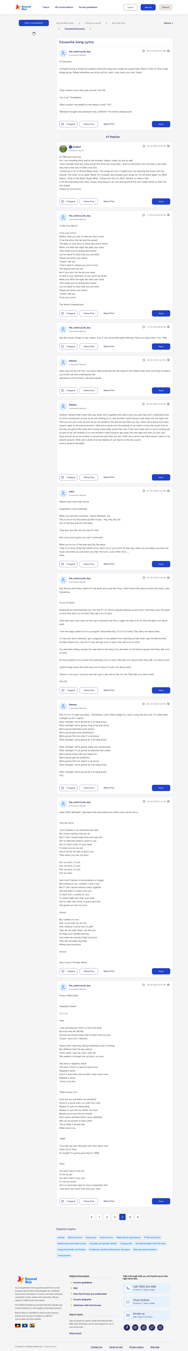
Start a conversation (34, 23)
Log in (130, 7)
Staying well (126, 1243)
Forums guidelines (88, 7)
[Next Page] (138, 1217)
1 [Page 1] (99, 1217)
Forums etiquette (82, 1299)
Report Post (109, 124)
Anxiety (61, 1237)
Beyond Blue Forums (27, 7)
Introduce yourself (93, 23)
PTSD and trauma (152, 1237)
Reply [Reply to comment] (161, 201)
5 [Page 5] (130, 1217)
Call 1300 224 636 (144, 1286)
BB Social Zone (118, 23)
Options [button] (167, 23)
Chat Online (141, 1300)
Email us (139, 1313)
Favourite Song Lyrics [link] (75, 29)
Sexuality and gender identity (103, 1243)
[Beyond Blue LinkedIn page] (160, 1333)
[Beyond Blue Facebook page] (127, 1333)
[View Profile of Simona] (73, 360)
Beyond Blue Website (27, 1279)
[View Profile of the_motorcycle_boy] (80, 51)
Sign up (148, 7)
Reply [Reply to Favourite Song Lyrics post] (161, 124)
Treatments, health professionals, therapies (109, 1249)
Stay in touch (75, 1333)
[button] (62, 124)
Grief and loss (106, 1237)
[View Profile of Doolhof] (77, 147)
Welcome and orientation (145, 1249)
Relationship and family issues (72, 1243)
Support (165, 7)
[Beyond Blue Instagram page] (143, 1333)
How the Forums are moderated (89, 1294)
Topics (45, 7)
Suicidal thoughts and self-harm (151, 1243)
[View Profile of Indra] (71, 491)
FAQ (75, 1288)
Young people (64, 1255)
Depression (91, 1237)
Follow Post (89, 124)
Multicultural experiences (129, 1237)
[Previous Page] (92, 1217)
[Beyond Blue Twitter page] (152, 1333)
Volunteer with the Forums (87, 1305)
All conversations (64, 7)
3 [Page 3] (115, 1217)
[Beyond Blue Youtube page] (135, 1333)
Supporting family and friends (71, 1249)
